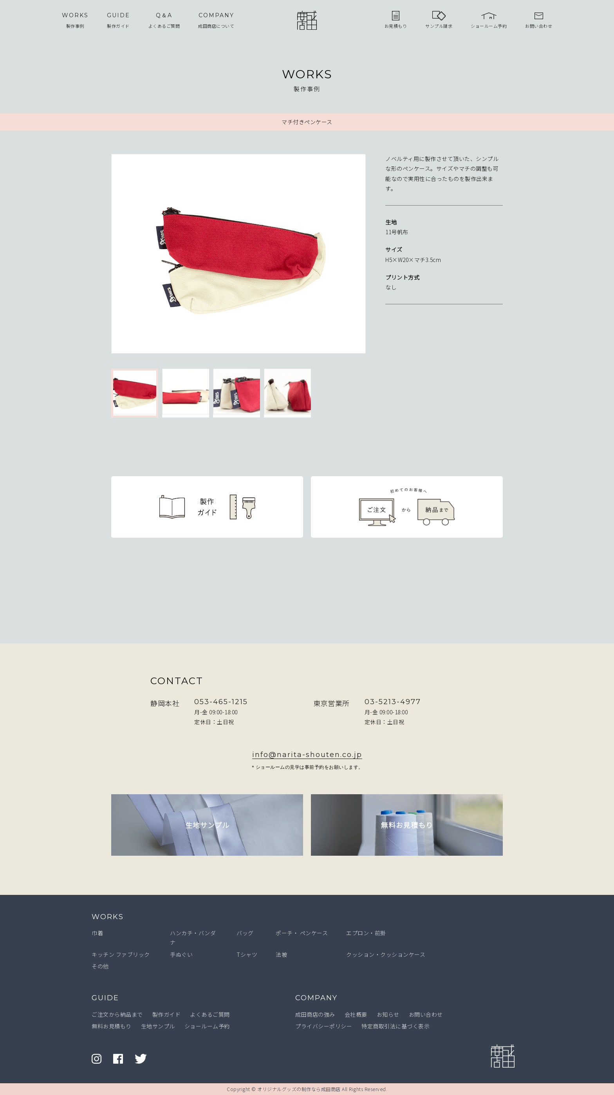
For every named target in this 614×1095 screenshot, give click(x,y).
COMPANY (316, 998)
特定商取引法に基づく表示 (395, 1026)
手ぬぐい (181, 954)
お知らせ (388, 1014)
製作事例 (75, 20)
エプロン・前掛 (366, 933)
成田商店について (216, 20)
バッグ (245, 933)
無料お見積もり (112, 1026)
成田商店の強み (315, 1014)
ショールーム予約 (207, 1026)
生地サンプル (158, 1026)
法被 (281, 954)
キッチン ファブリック (121, 954)
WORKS (108, 916)
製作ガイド (118, 20)
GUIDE (105, 998)
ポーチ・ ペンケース (302, 933)
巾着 (97, 933)
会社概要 (356, 1014)
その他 (100, 966)
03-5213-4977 (393, 701)
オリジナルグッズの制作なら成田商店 (299, 1089)
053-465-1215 (221, 701)
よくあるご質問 (164, 20)
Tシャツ (247, 954)
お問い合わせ (426, 1014)
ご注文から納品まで (117, 1014)
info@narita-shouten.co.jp (307, 754)
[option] (238, 255)
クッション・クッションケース (385, 954)
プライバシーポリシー (323, 1026)
